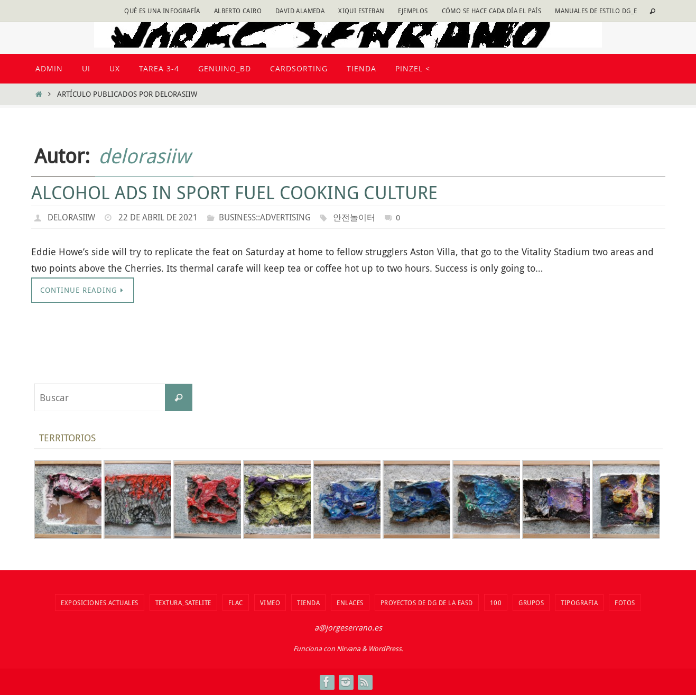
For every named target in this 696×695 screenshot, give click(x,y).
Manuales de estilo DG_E (596, 10)
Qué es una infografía (162, 10)
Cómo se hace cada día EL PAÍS (492, 10)
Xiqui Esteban (361, 10)
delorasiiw (144, 155)
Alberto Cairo (238, 10)
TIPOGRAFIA (579, 602)
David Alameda (299, 10)
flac (235, 602)
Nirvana (348, 648)
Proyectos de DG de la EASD (427, 602)
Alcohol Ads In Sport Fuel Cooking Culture (234, 192)
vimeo (270, 602)
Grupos (531, 602)
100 (496, 602)
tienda (308, 602)
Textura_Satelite (183, 602)
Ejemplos (413, 10)
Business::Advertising (265, 217)
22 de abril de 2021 (158, 217)
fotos (625, 602)
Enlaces (350, 602)
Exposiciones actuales (99, 602)
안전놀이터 (354, 217)
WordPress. (385, 648)
